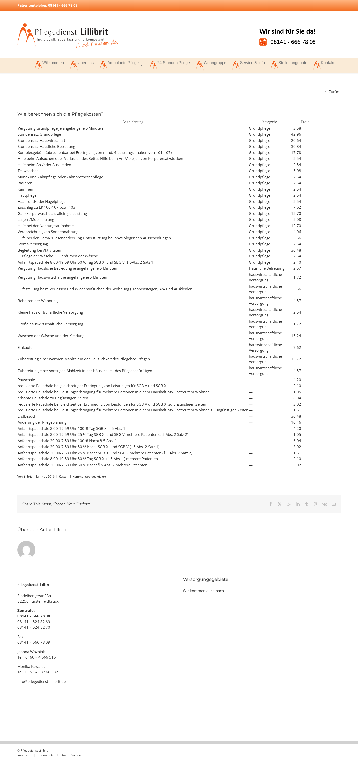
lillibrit (27, 476)
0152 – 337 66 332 (41, 671)
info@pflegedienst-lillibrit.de (41, 681)
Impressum (25, 755)
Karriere (76, 755)
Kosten (63, 476)
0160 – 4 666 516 (40, 657)
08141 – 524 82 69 (33, 621)
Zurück (335, 91)
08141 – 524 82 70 (33, 627)
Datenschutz (45, 755)
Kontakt (62, 755)
